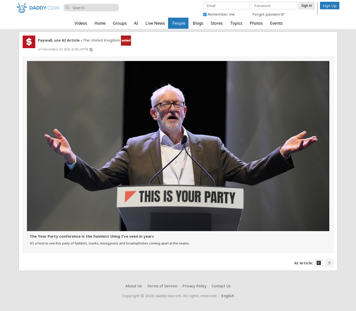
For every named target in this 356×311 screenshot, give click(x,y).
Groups (120, 23)
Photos (256, 23)
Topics (236, 23)
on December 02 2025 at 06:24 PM (63, 49)
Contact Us (221, 285)
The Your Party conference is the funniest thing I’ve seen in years (92, 236)
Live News (155, 23)
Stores (217, 23)
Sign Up (330, 5)
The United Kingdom (101, 40)
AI (136, 23)
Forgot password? (268, 14)
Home (100, 23)
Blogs (198, 23)
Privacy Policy (194, 285)
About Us (133, 285)
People (178, 23)
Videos (81, 23)
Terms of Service (162, 285)
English (227, 295)
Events (276, 23)
